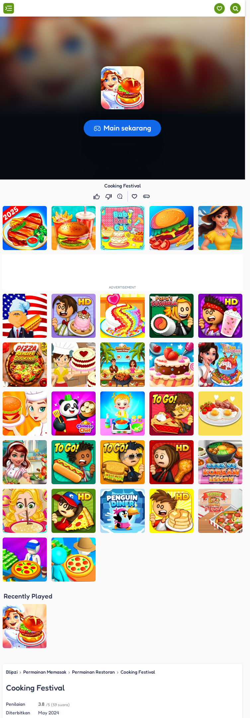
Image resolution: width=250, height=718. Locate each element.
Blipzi (12, 607)
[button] (122, 87)
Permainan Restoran (93, 607)
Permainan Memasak (44, 607)
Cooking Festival (138, 607)
